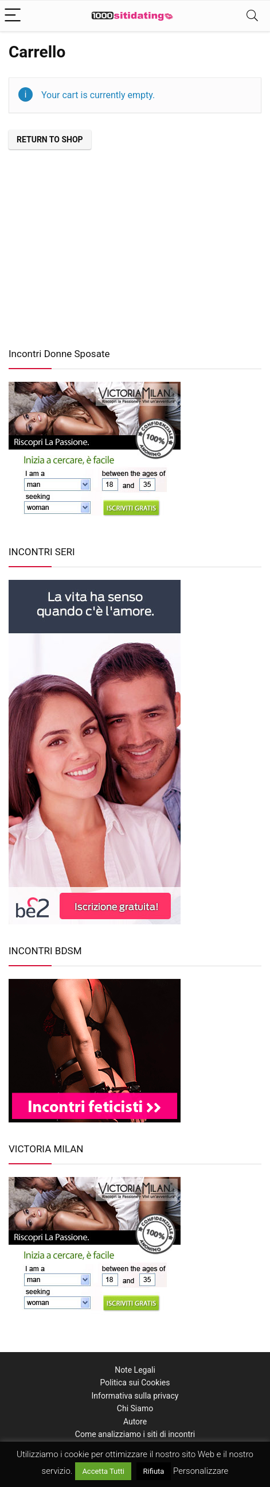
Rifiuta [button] (154, 1471)
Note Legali (135, 1369)
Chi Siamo (135, 1408)
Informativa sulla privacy (135, 1395)
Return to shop (50, 139)
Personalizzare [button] (200, 1471)
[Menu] (14, 16)
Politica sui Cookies (135, 1382)
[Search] (252, 16)
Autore (135, 1421)
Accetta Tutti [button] (103, 1471)
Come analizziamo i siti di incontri (135, 1434)
